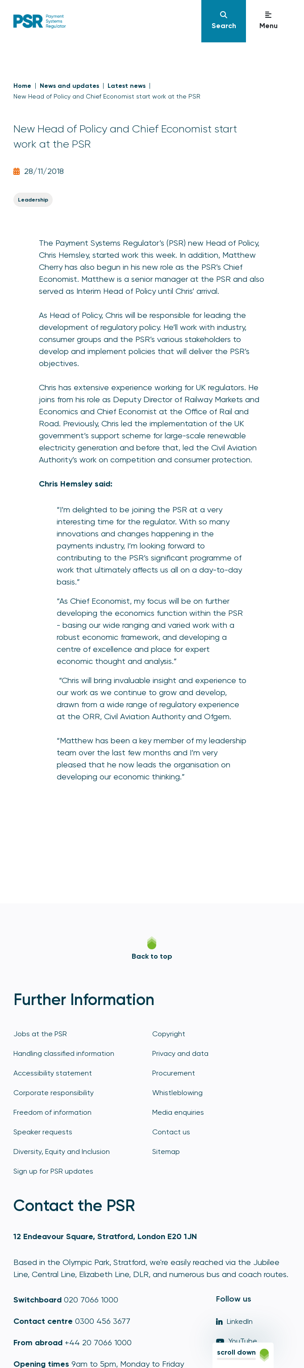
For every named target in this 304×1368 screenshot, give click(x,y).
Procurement (173, 1073)
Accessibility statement (52, 1073)
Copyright (168, 1034)
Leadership (33, 200)
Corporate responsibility (53, 1092)
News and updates (69, 86)
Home (22, 86)
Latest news (127, 86)
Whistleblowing (177, 1092)
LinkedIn (234, 1321)
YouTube (236, 1341)
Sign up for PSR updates (53, 1171)
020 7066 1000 (91, 1299)
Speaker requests (42, 1132)
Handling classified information (63, 1053)
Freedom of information (52, 1112)
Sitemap (166, 1151)
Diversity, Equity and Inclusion (61, 1151)
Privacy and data (180, 1053)
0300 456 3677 (102, 1321)
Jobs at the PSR (40, 1034)
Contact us (171, 1132)
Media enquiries (178, 1112)
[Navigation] (223, 21)
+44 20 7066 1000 (98, 1342)
